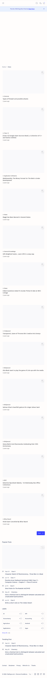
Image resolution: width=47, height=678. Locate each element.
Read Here (32, 9)
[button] (42, 547)
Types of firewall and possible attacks (15, 99)
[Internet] (6, 96)
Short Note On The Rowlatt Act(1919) (17, 588)
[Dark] (40, 3)
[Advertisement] (23, 39)
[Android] (34, 623)
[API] (34, 614)
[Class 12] (6, 133)
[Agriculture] (12, 623)
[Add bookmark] (42, 72)
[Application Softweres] (10, 176)
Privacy (18, 665)
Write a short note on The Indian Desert (18, 603)
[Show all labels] (6, 632)
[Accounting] (34, 618)
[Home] (4, 67)
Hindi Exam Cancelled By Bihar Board (15, 522)
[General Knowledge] (10, 251)
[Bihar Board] (7, 519)
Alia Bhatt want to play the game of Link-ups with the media (23, 370)
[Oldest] (41, 533)
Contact (4, 665)
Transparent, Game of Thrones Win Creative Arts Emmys (21, 333)
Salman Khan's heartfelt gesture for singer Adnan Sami (21, 407)
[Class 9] (13, 571)
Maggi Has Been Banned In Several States (16, 217)
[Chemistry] (14, 592)
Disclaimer (12, 665)
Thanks (33, 665)
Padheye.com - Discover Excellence (17, 674)
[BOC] (5, 480)
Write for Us (26, 665)
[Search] (36, 3)
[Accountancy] (12, 618)
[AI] (12, 614)
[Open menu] (3, 3)
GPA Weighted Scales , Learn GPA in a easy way (18, 254)
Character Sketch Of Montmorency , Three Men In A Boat (24, 574)
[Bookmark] (44, 3)
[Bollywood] (7, 368)
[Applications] (12, 628)
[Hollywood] (7, 331)
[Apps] (34, 628)
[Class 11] (13, 577)
